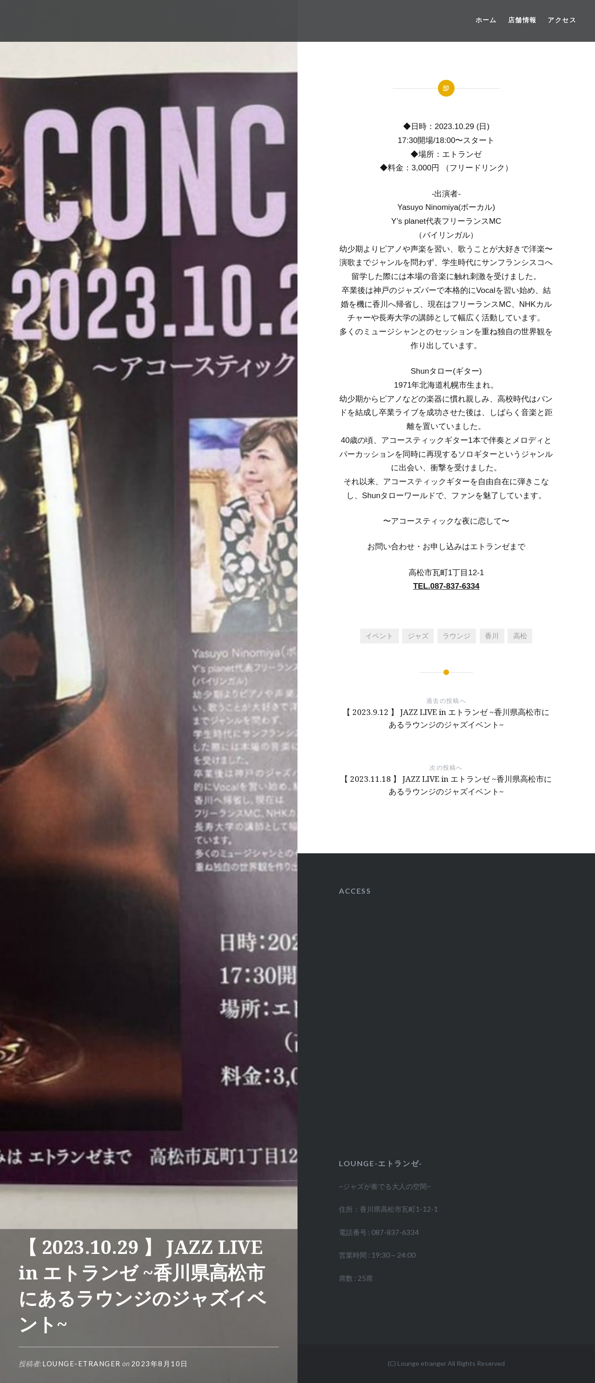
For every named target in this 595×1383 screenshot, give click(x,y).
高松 (520, 635)
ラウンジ (456, 635)
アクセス (562, 20)
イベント (379, 635)
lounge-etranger (81, 1363)
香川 (492, 635)
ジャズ (418, 635)
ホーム (486, 20)
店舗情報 (522, 20)
